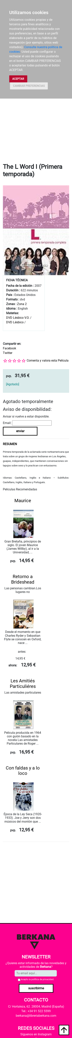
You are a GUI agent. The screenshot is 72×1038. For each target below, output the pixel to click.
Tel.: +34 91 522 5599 (36, 1011)
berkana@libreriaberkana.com (36, 1015)
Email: (7, 423)
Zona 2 (22, 304)
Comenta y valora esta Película (48, 360)
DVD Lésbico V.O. (17, 317)
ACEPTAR (18, 78)
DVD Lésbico (15, 322)
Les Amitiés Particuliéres (23, 683)
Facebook (9, 348)
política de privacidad (42, 979)
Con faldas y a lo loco (23, 770)
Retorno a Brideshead (22, 579)
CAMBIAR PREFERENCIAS (29, 85)
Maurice (22, 500)
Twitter (7, 353)
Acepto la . (37, 979)
